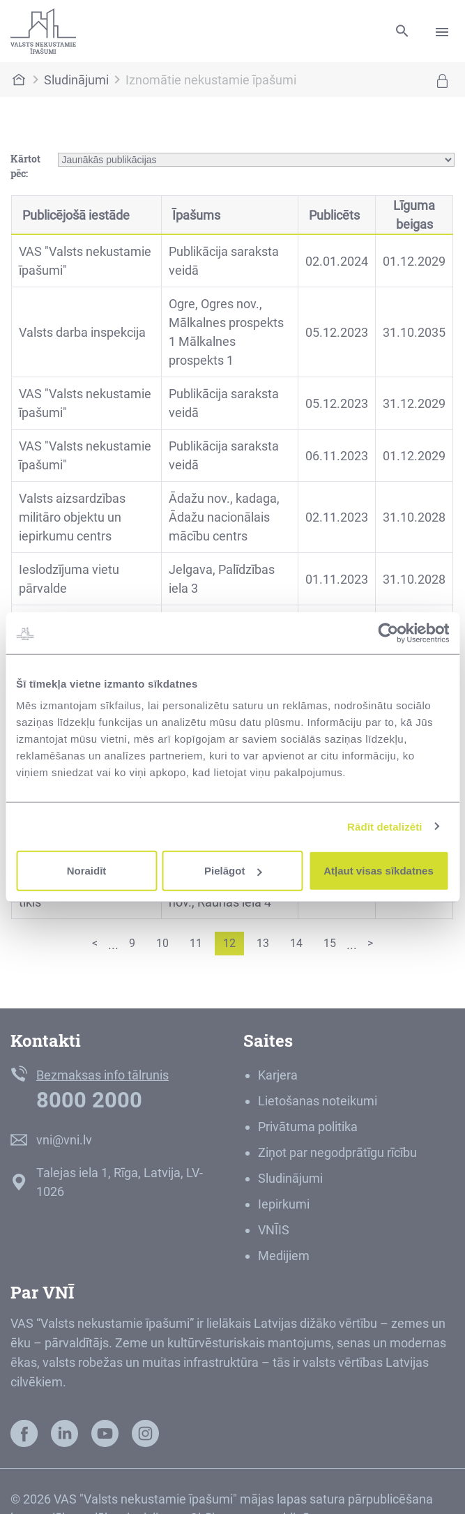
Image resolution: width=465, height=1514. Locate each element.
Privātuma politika (308, 1126)
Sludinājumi (76, 80)
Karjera (278, 1075)
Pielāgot (232, 871)
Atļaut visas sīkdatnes (378, 871)
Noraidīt (87, 871)
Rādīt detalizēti (384, 826)
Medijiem (284, 1255)
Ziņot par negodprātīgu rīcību (337, 1152)
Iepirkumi (284, 1204)
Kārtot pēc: (25, 166)
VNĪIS (273, 1229)
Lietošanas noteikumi (317, 1100)
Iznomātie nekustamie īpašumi (210, 80)
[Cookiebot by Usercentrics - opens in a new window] (388, 632)
